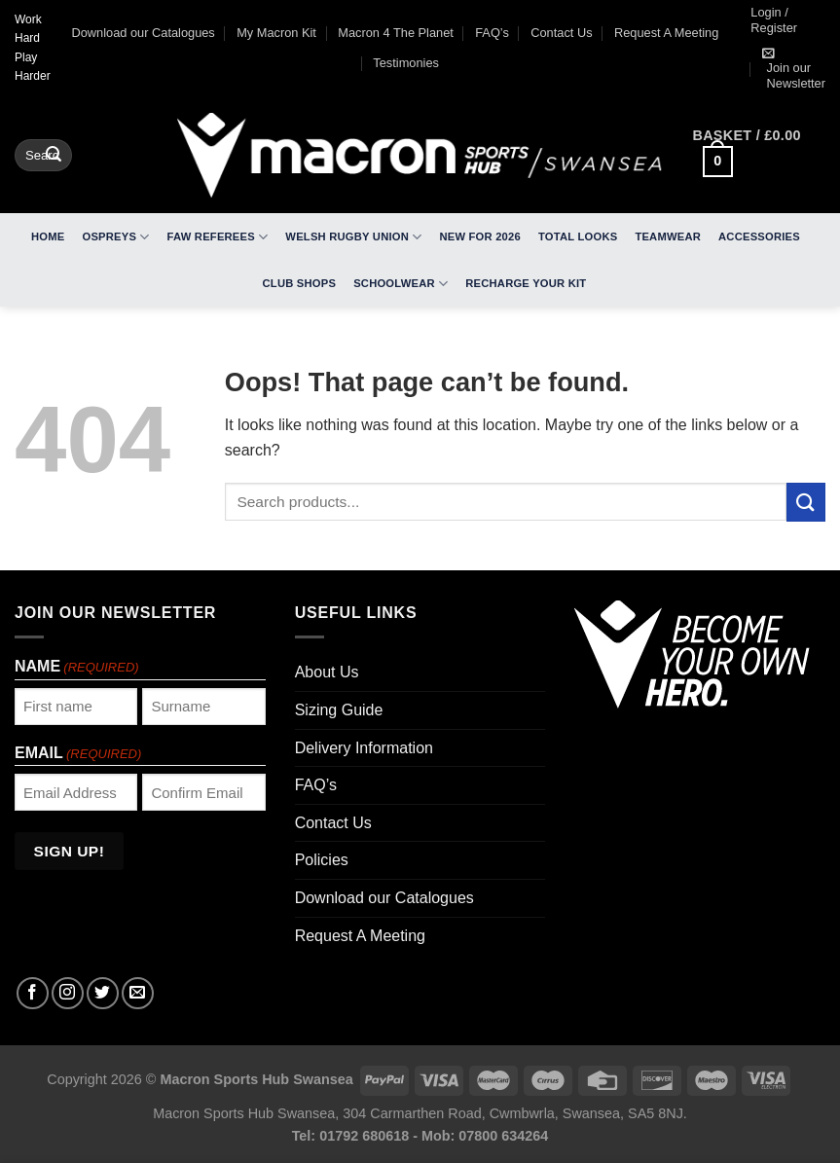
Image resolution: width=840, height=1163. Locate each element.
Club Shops (300, 283)
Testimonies (406, 62)
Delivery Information (364, 748)
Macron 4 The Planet (396, 32)
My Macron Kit (276, 32)
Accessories (759, 236)
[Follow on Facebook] (33, 993)
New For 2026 (480, 236)
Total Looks (577, 236)
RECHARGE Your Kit (525, 283)
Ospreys (116, 237)
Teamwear (668, 236)
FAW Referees (218, 237)
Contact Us (561, 32)
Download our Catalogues (143, 32)
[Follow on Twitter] (103, 993)
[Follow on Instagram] (68, 993)
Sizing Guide (339, 710)
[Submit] (53, 155)
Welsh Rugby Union (353, 237)
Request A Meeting (666, 32)
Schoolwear (400, 283)
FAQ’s (492, 32)
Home (47, 236)
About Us (327, 672)
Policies (321, 860)
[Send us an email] (138, 993)
